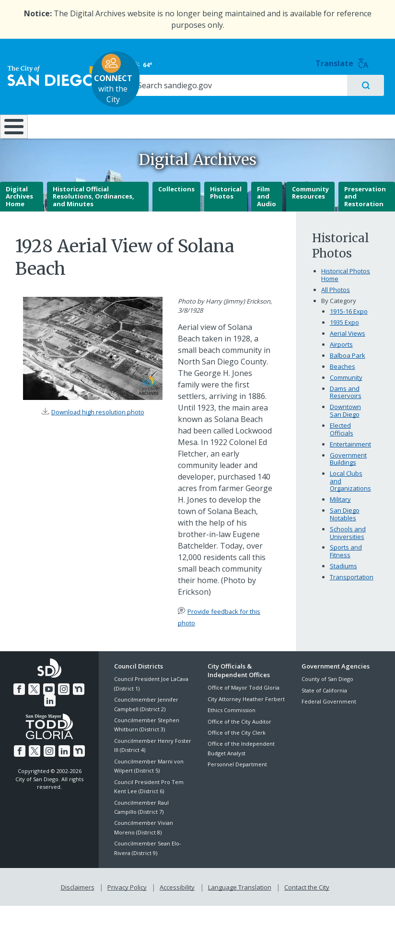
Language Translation (238, 901)
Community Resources (310, 207)
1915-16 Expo (349, 326)
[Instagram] (56, 703)
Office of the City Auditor (239, 736)
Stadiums (343, 581)
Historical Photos (226, 207)
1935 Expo (344, 337)
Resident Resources (115, 120)
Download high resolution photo (97, 426)
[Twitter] (28, 703)
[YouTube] (42, 703)
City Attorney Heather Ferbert (246, 713)
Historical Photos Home (345, 290)
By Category (338, 315)
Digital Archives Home (19, 211)
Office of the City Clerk (237, 747)
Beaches (342, 381)
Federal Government (329, 716)
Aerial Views (347, 348)
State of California (324, 705)
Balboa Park (347, 370)
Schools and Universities (348, 548)
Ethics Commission (232, 725)
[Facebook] (14, 703)
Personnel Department (237, 779)
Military (340, 514)
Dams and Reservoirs (345, 407)
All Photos (335, 305)
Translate (366, 58)
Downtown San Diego (345, 426)
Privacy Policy (128, 901)
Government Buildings (348, 474)
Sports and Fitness (346, 566)
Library (233, 115)
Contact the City (304, 901)
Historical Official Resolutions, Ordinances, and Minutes (93, 211)
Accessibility (177, 901)
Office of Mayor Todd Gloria (243, 702)
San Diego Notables (345, 529)
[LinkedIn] (85, 703)
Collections (176, 203)
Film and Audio (266, 211)
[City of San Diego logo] (55, 71)
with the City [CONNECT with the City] (195, 73)
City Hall (362, 115)
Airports (341, 359)
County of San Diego (327, 694)
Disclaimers (79, 901)
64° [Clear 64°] (310, 60)
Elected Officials (341, 444)
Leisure (55, 115)
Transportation (351, 592)
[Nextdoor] (70, 703)
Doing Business (173, 120)
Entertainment (350, 459)
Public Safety (298, 115)
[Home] (12, 129)
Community (346, 392)
